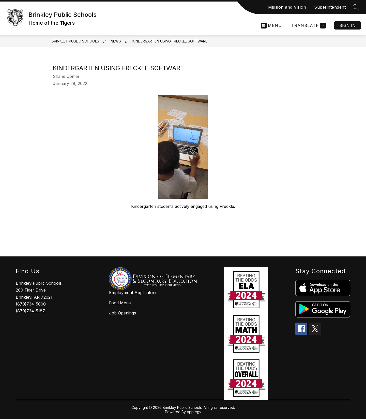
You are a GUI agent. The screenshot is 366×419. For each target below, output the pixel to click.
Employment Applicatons (133, 292)
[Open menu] (271, 25)
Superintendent (330, 7)
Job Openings (122, 312)
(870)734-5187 (30, 310)
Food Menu (120, 302)
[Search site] (356, 7)
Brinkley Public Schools (75, 41)
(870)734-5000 (31, 304)
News (116, 41)
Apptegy (194, 412)
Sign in (347, 25)
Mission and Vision (287, 7)
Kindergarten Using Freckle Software (169, 41)
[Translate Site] (308, 25)
